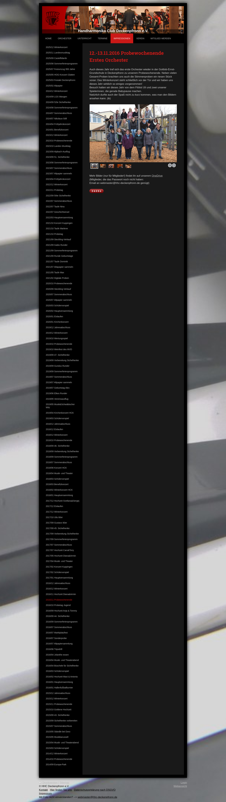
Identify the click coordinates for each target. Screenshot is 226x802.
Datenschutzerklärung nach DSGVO (95, 789)
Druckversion (48, 782)
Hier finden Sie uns (61, 789)
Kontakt (43, 789)
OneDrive (157, 175)
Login (184, 782)
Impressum (45, 793)
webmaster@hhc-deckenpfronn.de (97, 797)
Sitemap (64, 782)
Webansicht (180, 786)
